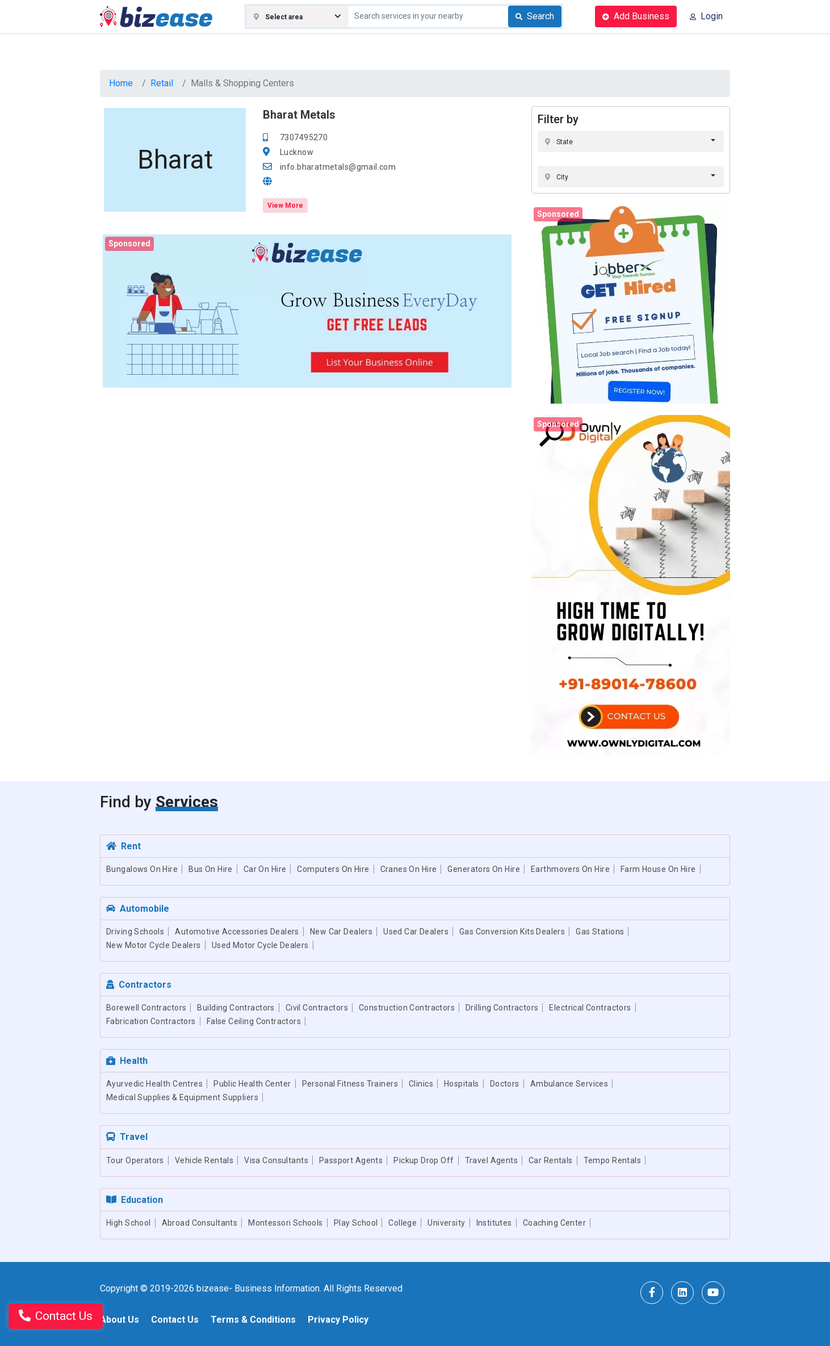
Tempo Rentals (612, 1160)
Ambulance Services (569, 1083)
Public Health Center (252, 1083)
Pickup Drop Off (423, 1160)
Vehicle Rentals (204, 1160)
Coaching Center (554, 1222)
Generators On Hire (483, 869)
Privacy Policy (338, 1319)
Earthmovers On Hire (570, 869)
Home (121, 83)
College (402, 1222)
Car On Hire (265, 869)
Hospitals (461, 1083)
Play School (356, 1222)
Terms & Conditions (253, 1319)
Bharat (175, 159)
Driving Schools (135, 931)
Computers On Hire (333, 869)
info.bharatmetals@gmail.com (338, 166)
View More (285, 205)
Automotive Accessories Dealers (237, 931)
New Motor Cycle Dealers (153, 945)
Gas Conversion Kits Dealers (512, 931)
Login (706, 16)
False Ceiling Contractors (254, 1021)
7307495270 (304, 137)
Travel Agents (491, 1160)
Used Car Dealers (415, 931)
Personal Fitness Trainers (350, 1083)
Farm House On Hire (658, 869)
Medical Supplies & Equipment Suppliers (182, 1097)
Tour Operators (135, 1160)
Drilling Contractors (502, 1007)
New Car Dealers (341, 931)
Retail (161, 83)
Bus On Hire (210, 869)
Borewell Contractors (146, 1007)
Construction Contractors (407, 1007)
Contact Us (175, 1319)
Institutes (494, 1222)
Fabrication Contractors (151, 1021)
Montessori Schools (285, 1222)
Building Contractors (235, 1007)
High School (128, 1222)
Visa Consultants (276, 1160)
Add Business (635, 16)
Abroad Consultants (200, 1222)
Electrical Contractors (590, 1007)
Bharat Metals (299, 114)
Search (534, 16)
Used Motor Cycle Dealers (260, 945)
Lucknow (296, 152)
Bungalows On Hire (142, 869)
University (446, 1222)
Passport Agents (351, 1160)
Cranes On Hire (408, 869)
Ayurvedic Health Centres (154, 1083)
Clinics (421, 1083)
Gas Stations (600, 931)
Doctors (504, 1083)
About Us (119, 1319)
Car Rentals (551, 1160)
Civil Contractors (317, 1007)
